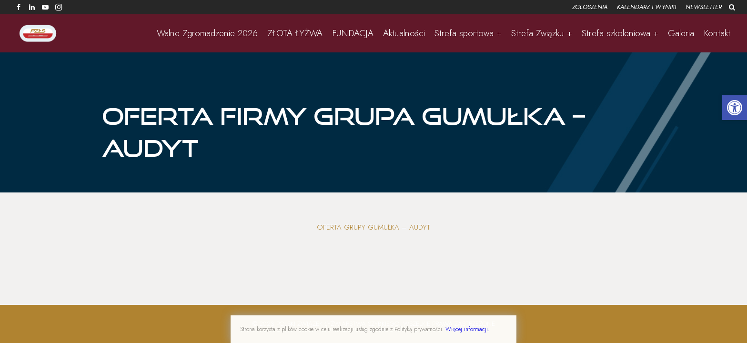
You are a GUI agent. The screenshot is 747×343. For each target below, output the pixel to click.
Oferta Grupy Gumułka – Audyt (373, 227)
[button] (734, 107)
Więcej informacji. (467, 329)
